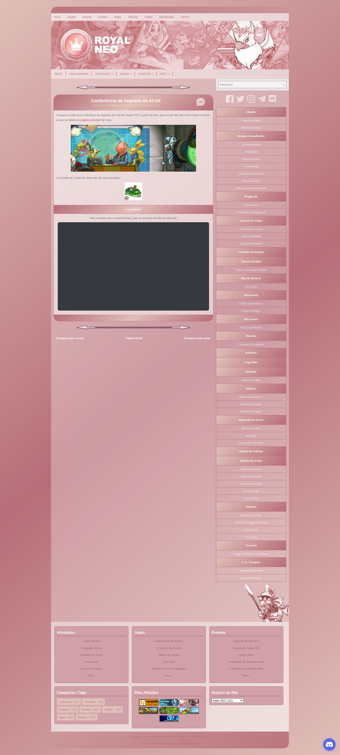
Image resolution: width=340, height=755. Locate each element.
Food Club (91, 661)
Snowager (251, 435)
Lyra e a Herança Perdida (250, 269)
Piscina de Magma (251, 411)
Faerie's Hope (251, 491)
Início (57, 17)
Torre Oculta (251, 498)
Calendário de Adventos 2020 (246, 661)
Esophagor (251, 151)
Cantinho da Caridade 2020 (246, 668)
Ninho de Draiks (251, 380)
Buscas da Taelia (251, 428)
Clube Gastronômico (251, 303)
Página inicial (134, 338)
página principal (91, 119)
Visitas (148, 17)
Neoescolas (250, 205)
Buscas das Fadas (251, 476)
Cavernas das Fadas (251, 483)
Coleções (64, 709)
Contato (102, 17)
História (86, 17)
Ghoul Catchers (251, 159)
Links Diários (78, 74)
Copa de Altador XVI (246, 641)
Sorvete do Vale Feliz (251, 442)
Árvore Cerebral (251, 144)
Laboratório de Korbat (251, 173)
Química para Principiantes (251, 188)
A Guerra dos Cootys (251, 229)
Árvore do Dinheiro (251, 243)
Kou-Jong (251, 537)
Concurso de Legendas (251, 344)
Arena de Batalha (251, 236)
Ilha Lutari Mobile (251, 327)
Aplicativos (65, 701)
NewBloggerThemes (188, 743)
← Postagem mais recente (68, 338)
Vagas (117, 17)
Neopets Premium (251, 577)
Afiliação (133, 17)
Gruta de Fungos (251, 310)
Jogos (127, 72)
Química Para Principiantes (169, 668)
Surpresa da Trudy (91, 654)
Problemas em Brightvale (251, 212)
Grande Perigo (251, 166)
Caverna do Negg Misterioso (251, 522)
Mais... (91, 675)
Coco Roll (251, 286)
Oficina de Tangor (251, 404)
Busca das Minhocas (251, 396)
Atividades (105, 72)
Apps (166, 72)
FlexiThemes (158, 743)
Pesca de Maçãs (251, 180)
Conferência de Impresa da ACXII (125, 100)
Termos (185, 17)
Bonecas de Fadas (251, 469)
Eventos (147, 72)
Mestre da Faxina (251, 127)
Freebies (108, 709)
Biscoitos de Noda (250, 515)
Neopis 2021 (246, 654)
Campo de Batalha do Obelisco (251, 553)
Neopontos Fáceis (91, 648)
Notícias (82, 717)
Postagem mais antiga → (199, 338)
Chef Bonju (251, 529)
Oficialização (166, 17)
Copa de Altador (251, 120)
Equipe (71, 17)
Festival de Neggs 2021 (246, 648)
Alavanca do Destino (251, 570)
